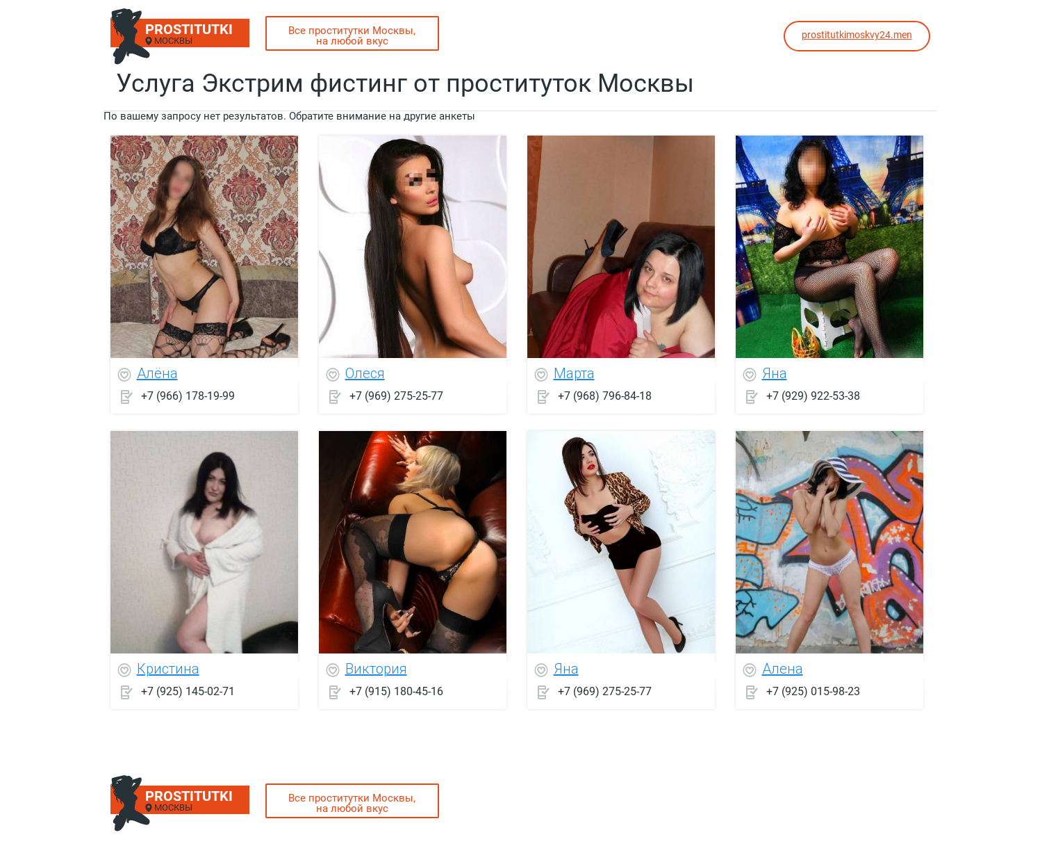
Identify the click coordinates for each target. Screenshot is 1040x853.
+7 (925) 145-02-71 (188, 691)
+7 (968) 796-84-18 (605, 396)
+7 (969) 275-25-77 (396, 396)
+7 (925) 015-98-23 (813, 691)
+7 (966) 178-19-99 (188, 396)
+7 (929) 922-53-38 (813, 396)
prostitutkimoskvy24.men (857, 34)
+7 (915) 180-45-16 (396, 691)
